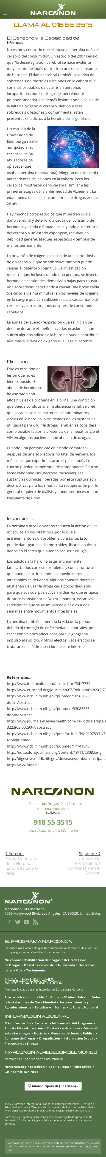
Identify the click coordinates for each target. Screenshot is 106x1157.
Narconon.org (15, 1067)
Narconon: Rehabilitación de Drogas (33, 960)
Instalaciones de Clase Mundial (32, 1002)
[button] (53, 1088)
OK (87, 1146)
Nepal (35, 1072)
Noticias (40, 1033)
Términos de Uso (41, 1107)
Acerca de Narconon (20, 997)
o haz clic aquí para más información (53, 830)
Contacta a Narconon (63, 1028)
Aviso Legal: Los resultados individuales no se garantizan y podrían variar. (48, 1110)
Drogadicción (49, 1038)
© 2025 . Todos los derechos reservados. (42, 1103)
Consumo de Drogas (20, 1038)
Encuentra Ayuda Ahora (53, 809)
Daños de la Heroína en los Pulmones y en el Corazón (83, 863)
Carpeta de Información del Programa (63, 1023)
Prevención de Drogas (21, 1043)
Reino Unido (82, 1067)
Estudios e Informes (50, 1007)
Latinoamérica (16, 1072)
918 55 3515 (53, 822)
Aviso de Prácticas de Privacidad (74, 1107)
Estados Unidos (42, 1067)
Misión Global (49, 997)
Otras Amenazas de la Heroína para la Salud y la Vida (22, 863)
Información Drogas (79, 1038)
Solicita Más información (24, 1028)
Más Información (18, 1023)
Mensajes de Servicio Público (72, 1033)
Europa (63, 1067)
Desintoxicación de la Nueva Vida (49, 965)
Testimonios (36, 970)
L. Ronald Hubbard (84, 1007)
